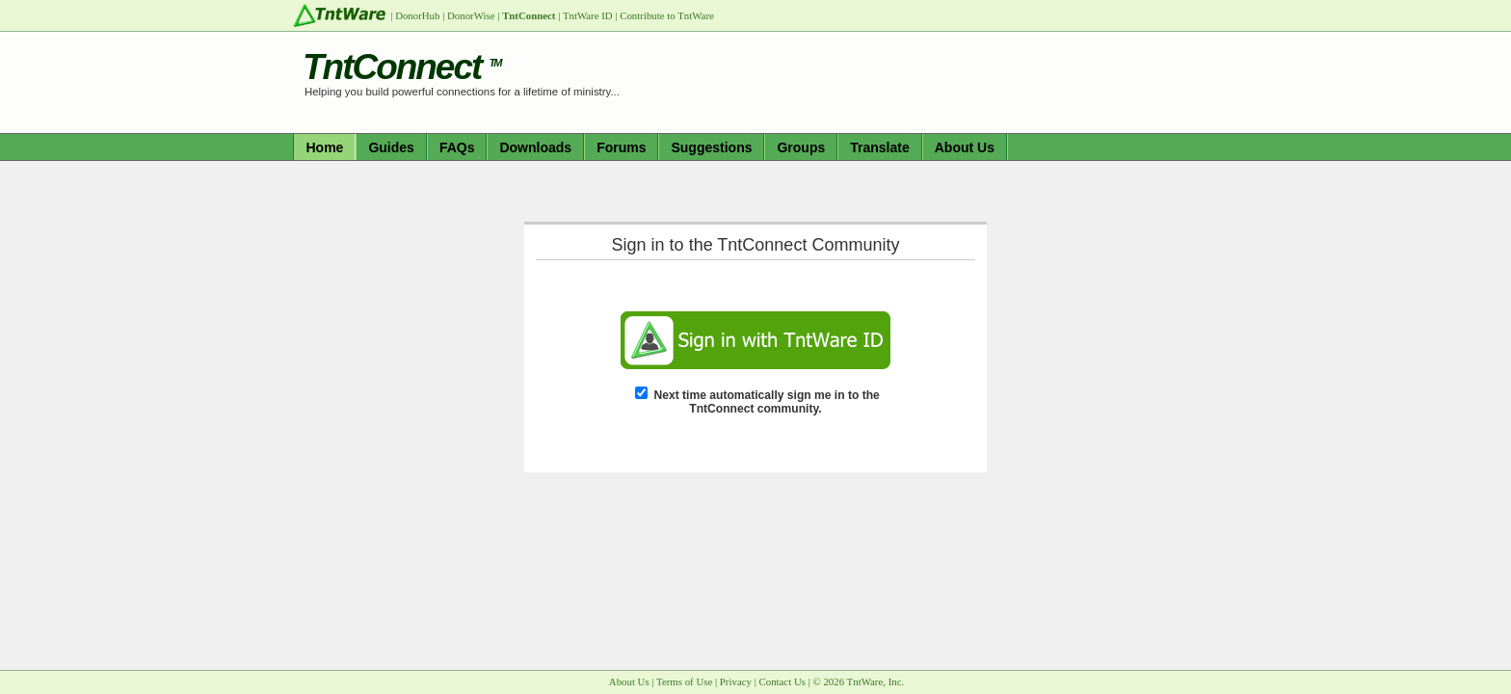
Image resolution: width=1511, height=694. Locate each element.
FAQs (457, 147)
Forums (621, 147)
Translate (879, 147)
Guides (390, 147)
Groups (801, 147)
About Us (964, 147)
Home (325, 147)
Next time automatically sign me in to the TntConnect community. (767, 401)
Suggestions (711, 147)
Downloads (535, 147)
